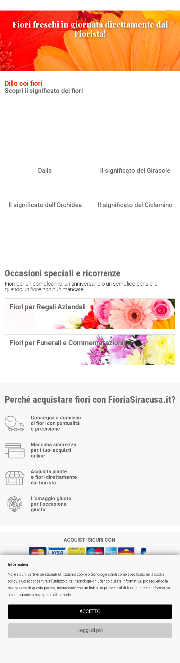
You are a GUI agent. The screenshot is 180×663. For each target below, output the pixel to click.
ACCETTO (90, 611)
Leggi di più (90, 630)
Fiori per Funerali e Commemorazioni (67, 343)
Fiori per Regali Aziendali (48, 307)
